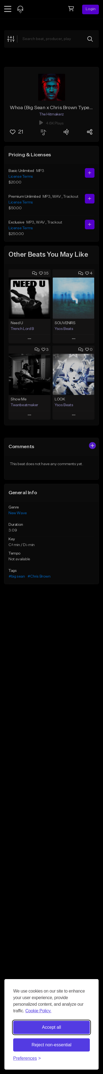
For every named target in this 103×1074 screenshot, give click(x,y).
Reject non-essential (51, 1044)
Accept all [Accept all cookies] (51, 1027)
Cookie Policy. (38, 1010)
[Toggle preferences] (27, 1058)
